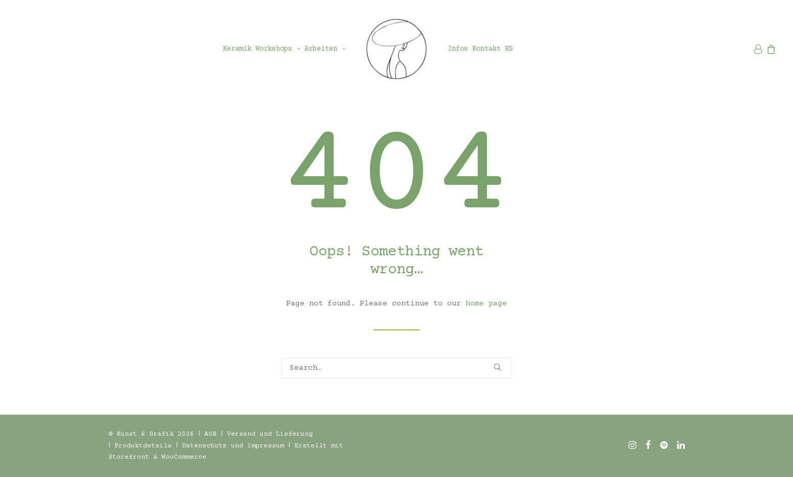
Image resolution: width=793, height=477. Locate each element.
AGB (210, 434)
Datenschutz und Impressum (233, 445)
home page (486, 303)
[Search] (396, 368)
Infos (458, 49)
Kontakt (486, 49)
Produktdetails (143, 445)
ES (509, 49)
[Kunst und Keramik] (396, 49)
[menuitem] (261, 49)
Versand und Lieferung (270, 434)
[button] (497, 366)
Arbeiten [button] (325, 49)
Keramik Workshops (261, 49)
